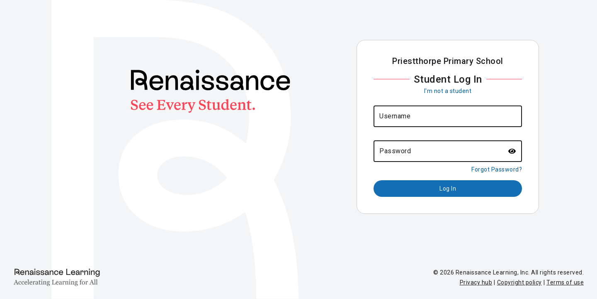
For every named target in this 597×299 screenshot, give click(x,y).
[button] (512, 150)
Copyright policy (519, 282)
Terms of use (565, 282)
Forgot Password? (496, 169)
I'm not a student (448, 91)
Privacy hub (476, 282)
